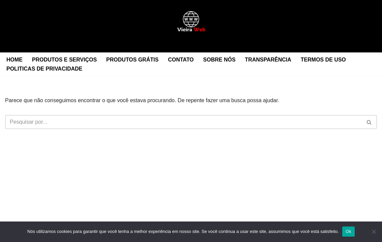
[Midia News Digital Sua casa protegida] (191, 26)
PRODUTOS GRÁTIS (132, 60)
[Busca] (183, 122)
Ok (348, 231)
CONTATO (181, 60)
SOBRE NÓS (219, 60)
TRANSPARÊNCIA (268, 60)
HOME (14, 60)
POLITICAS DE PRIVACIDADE (44, 69)
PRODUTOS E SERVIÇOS (64, 60)
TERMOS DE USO (323, 60)
